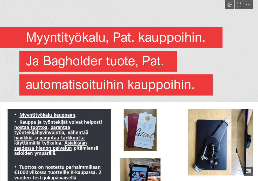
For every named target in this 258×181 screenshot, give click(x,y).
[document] (129, 90)
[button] (229, 4)
